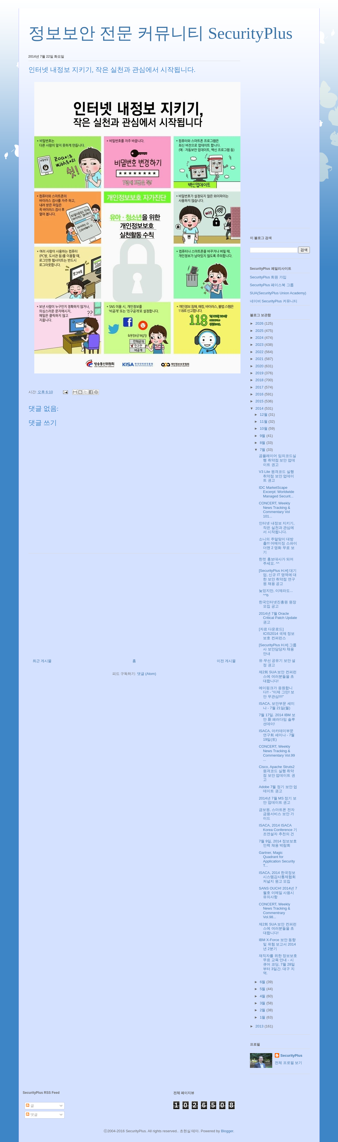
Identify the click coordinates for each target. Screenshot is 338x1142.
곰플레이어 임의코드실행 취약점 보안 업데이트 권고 (277, 460)
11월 (264, 421)
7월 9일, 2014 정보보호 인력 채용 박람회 (278, 843)
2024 (260, 338)
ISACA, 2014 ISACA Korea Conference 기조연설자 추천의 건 (278, 829)
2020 (260, 366)
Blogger (227, 1131)
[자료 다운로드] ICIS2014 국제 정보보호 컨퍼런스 (277, 633)
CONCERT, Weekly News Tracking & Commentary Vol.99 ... (277, 753)
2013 (260, 1026)
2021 (260, 359)
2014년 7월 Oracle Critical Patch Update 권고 (278, 617)
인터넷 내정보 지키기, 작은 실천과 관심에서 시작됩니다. (277, 527)
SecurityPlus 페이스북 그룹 (272, 285)
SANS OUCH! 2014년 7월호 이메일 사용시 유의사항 (278, 892)
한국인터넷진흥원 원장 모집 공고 (277, 604)
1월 (263, 1017)
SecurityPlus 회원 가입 (268, 277)
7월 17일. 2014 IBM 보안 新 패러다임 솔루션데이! (277, 719)
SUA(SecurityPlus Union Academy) (278, 293)
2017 (260, 387)
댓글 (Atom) (146, 674)
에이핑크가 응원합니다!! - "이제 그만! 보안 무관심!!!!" (276, 692)
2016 (260, 394)
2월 (263, 1010)
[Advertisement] (134, 604)
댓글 (32, 1114)
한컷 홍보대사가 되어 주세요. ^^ (276, 561)
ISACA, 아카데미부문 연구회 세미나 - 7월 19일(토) (277, 735)
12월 (264, 414)
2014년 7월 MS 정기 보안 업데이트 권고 (277, 800)
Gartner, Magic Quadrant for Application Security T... (277, 859)
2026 (260, 323)
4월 (263, 996)
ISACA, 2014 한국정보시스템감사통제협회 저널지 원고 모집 (277, 877)
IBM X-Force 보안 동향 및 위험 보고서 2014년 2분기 (277, 944)
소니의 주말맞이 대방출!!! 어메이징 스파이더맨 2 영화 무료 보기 (278, 545)
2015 (260, 401)
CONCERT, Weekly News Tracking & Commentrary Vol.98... (274, 910)
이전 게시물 (226, 661)
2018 (260, 380)
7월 (263, 450)
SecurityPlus (291, 1055)
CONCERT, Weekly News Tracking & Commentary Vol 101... (274, 509)
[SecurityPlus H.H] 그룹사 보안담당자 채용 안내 (277, 649)
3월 (263, 1003)
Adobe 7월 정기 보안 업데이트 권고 (278, 789)
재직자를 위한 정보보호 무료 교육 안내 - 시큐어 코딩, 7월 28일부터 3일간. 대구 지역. (278, 964)
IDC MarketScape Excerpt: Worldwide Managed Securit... (276, 491)
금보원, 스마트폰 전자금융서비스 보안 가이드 (277, 814)
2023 (260, 344)
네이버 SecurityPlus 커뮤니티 (273, 301)
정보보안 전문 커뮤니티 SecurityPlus (160, 33)
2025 (260, 331)
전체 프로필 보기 (288, 1063)
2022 (260, 352)
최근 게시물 (42, 661)
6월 (263, 982)
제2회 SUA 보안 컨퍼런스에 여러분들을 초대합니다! (277, 676)
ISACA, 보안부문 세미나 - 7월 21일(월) (277, 705)
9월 (263, 436)
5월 (263, 989)
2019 (260, 373)
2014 (260, 408)
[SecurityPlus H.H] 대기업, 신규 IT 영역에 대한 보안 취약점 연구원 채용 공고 (277, 577)
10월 (264, 428)
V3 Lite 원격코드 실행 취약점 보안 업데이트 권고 (276, 476)
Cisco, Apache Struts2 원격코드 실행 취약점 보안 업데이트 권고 (277, 773)
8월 (263, 443)
